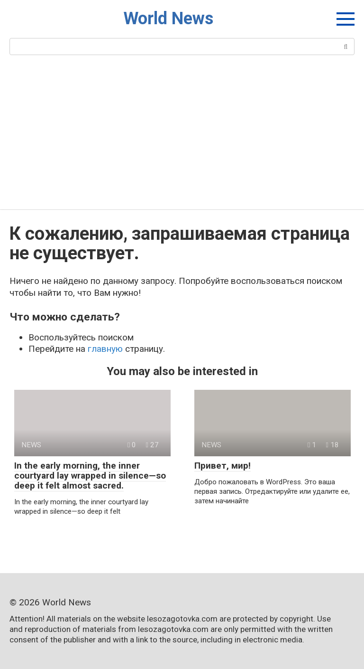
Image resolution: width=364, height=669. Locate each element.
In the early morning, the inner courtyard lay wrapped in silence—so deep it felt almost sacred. (90, 475)
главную (105, 348)
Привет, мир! (222, 465)
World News (168, 18)
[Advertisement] (182, 138)
